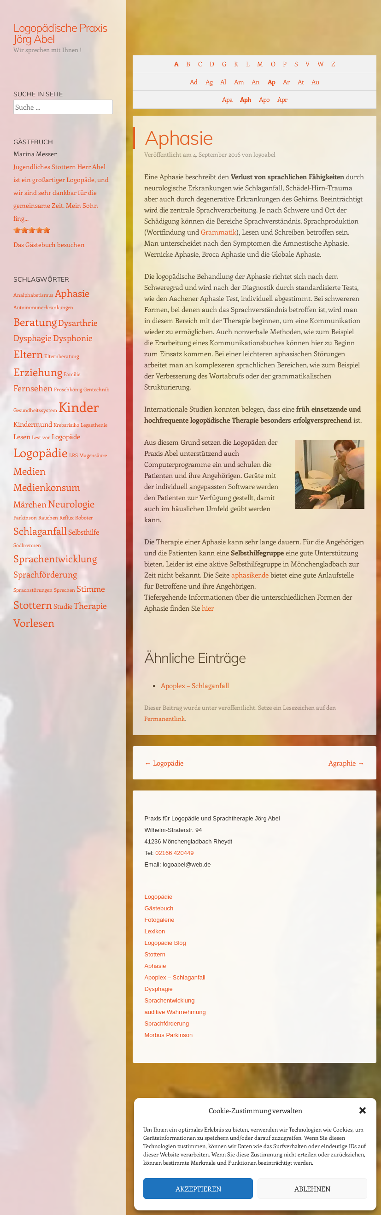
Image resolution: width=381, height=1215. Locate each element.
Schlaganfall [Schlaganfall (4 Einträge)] (40, 531)
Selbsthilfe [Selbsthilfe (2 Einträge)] (83, 532)
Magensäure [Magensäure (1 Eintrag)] (93, 455)
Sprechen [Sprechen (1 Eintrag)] (64, 590)
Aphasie (155, 965)
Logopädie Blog (165, 942)
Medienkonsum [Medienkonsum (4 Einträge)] (46, 487)
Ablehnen (312, 1188)
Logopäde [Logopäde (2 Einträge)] (66, 436)
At (301, 81)
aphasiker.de (250, 574)
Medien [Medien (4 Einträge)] (29, 471)
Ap (271, 81)
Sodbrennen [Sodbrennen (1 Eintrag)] (27, 545)
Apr (282, 99)
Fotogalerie (159, 919)
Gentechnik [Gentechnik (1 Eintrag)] (96, 389)
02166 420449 (174, 852)
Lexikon (154, 931)
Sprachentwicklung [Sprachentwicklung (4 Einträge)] (55, 558)
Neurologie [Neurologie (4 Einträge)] (71, 503)
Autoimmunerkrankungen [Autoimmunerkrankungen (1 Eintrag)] (43, 307)
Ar (286, 81)
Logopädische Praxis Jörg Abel (60, 33)
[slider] (31, 230)
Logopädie (163, 762)
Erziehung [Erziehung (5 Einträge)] (37, 372)
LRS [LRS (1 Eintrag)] (73, 455)
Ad (193, 81)
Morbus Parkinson (168, 1035)
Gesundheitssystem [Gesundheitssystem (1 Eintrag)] (35, 410)
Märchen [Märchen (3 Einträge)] (30, 504)
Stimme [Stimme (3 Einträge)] (90, 588)
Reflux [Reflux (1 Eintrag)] (66, 517)
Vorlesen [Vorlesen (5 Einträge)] (33, 622)
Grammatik (218, 231)
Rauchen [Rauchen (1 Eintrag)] (48, 517)
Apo (264, 99)
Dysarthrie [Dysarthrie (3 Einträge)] (78, 322)
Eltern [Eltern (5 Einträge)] (28, 354)
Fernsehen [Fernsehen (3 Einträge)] (33, 388)
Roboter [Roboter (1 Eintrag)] (84, 517)
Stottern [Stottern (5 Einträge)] (32, 604)
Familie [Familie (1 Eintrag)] (72, 374)
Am (239, 81)
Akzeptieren (198, 1188)
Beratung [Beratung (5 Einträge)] (35, 321)
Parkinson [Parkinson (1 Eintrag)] (25, 517)
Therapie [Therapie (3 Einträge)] (90, 605)
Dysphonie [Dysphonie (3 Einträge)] (73, 337)
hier (208, 608)
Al (223, 81)
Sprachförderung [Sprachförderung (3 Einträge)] (45, 574)
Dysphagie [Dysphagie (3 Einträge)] (32, 337)
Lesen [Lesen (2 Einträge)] (21, 436)
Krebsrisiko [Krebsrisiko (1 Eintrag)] (66, 425)
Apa (227, 99)
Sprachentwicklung (169, 1000)
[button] (362, 1110)
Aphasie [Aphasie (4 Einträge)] (72, 293)
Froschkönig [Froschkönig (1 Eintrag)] (68, 389)
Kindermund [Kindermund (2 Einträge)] (32, 424)
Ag (208, 81)
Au (315, 81)
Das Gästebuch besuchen (49, 244)
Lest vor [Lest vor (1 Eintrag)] (41, 437)
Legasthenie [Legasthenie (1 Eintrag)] (94, 425)
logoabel (264, 154)
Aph (245, 99)
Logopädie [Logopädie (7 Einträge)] (40, 452)
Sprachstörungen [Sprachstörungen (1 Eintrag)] (33, 590)
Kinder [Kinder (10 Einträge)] (79, 406)
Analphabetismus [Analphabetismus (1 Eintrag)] (33, 295)
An (255, 81)
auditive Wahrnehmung (174, 1012)
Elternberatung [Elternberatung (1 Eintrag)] (61, 356)
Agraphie (346, 762)
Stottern (154, 954)
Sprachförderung (166, 1023)
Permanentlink (164, 718)
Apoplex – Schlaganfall (195, 685)
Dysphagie (158, 988)
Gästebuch (158, 908)
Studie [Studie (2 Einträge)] (62, 606)
